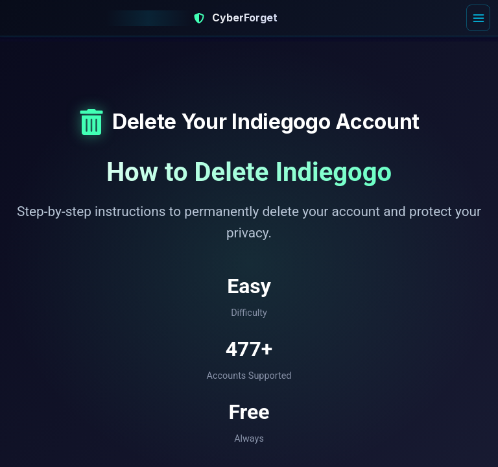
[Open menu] (478, 18)
